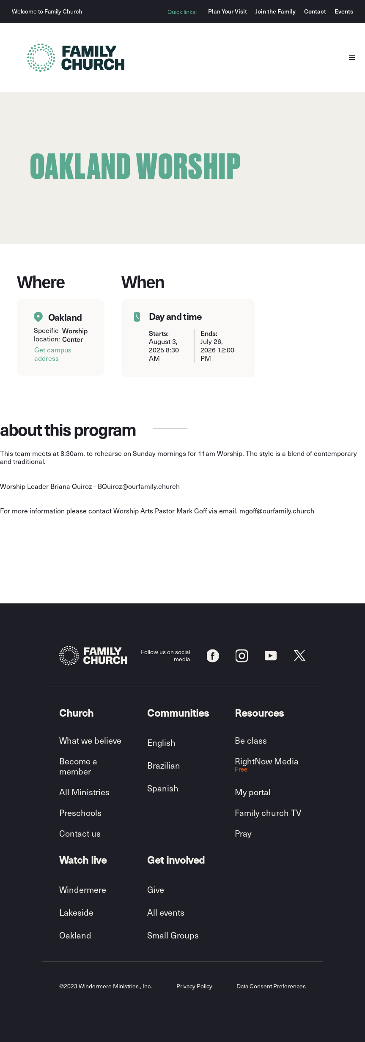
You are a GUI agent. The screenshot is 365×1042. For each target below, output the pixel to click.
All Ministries (84, 792)
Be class (251, 740)
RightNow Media (267, 764)
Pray (243, 833)
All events (165, 912)
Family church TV (268, 812)
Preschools (80, 812)
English (161, 742)
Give (155, 889)
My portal (253, 792)
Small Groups (173, 935)
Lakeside (76, 912)
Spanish (162, 788)
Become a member (78, 766)
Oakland (75, 935)
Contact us (80, 833)
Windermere (82, 889)
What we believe (90, 740)
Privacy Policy (194, 986)
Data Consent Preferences (271, 986)
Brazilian (163, 765)
